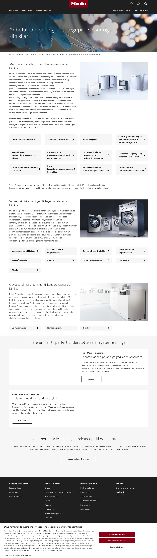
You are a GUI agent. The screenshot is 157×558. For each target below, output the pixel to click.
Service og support (122, 10)
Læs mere (91, 380)
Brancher (13, 10)
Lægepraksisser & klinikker (78, 464)
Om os (47, 488)
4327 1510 (120, 495)
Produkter (27, 10)
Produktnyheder (15, 488)
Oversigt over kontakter (125, 488)
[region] (78, 540)
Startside (12, 54)
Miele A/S (7, 555)
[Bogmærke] (138, 4)
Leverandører (85, 509)
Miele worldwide (51, 497)
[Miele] (78, 4)
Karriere (48, 505)
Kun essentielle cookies (117, 541)
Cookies (28, 555)
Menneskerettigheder (53, 514)
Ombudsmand (50, 509)
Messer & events (15, 497)
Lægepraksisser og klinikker (55, 54)
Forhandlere (85, 505)
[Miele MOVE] (131, 4)
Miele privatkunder (87, 488)
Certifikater (49, 518)
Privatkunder (141, 10)
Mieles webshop (43, 10)
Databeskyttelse (18, 555)
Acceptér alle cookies (117, 534)
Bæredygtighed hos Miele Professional (59, 492)
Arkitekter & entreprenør (89, 501)
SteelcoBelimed (86, 497)
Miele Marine (85, 492)
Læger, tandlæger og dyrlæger (34, 54)
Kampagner (13, 492)
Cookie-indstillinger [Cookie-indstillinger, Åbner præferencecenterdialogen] (117, 547)
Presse (47, 501)
